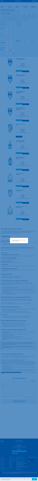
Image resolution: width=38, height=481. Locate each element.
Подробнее (11, 479)
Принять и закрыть (33, 479)
